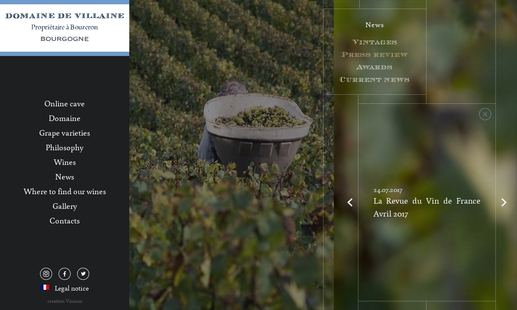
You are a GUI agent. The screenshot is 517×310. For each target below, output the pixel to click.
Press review (374, 54)
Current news (374, 79)
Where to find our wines (65, 191)
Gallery (65, 206)
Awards (374, 67)
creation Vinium (64, 301)
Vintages (374, 42)
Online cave (64, 103)
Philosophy (65, 147)
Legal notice (72, 288)
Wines (65, 162)
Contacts (65, 220)
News (64, 176)
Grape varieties (64, 132)
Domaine (65, 118)
